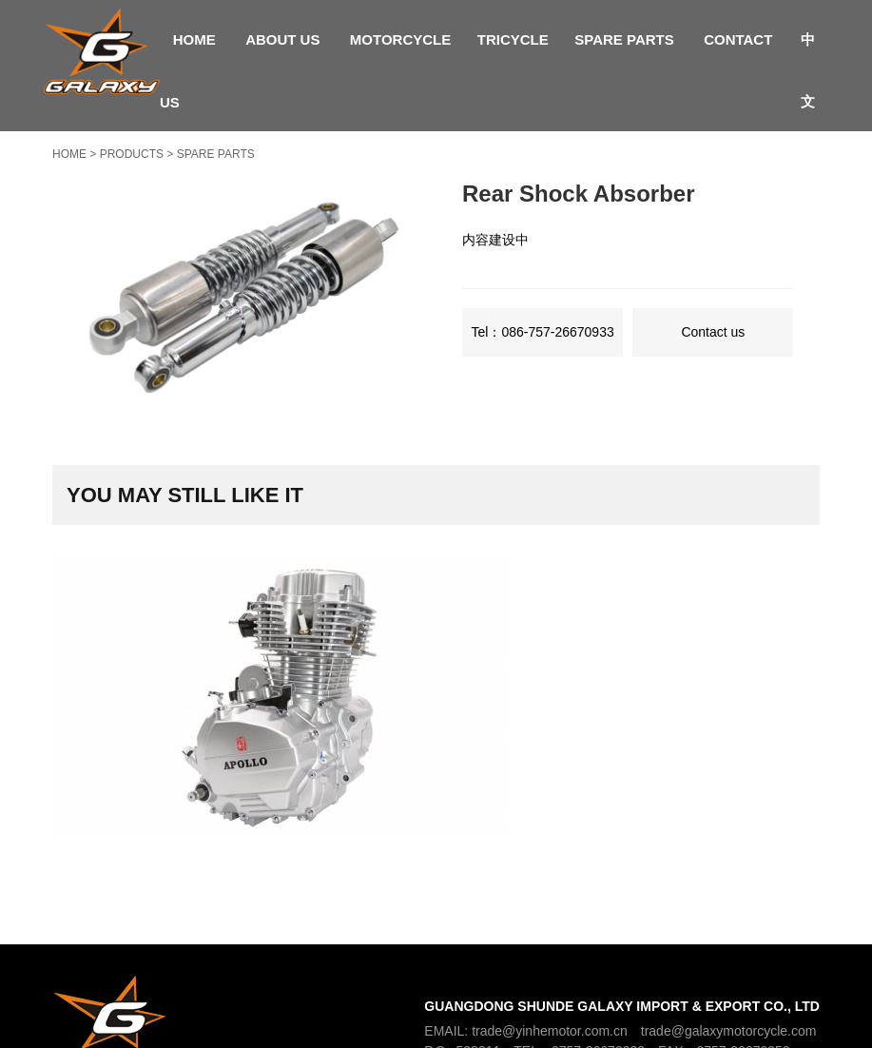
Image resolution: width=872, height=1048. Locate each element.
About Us (282, 39)
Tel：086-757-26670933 (543, 332)
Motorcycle (400, 39)
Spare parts (623, 39)
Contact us (713, 332)
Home (194, 39)
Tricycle (513, 39)
